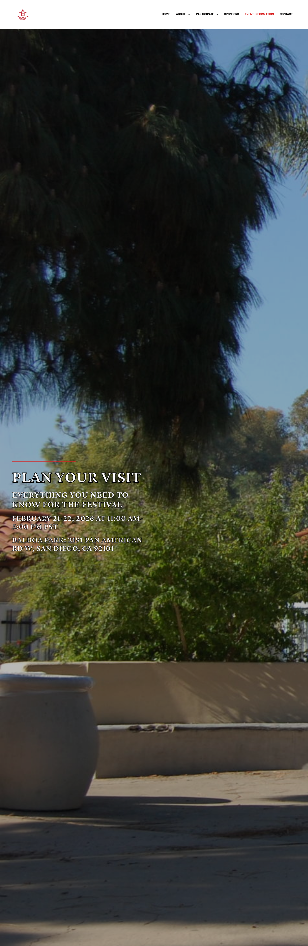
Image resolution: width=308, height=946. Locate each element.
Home (166, 14)
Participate (208, 14)
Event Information (259, 14)
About (184, 14)
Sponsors (231, 14)
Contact (286, 14)
